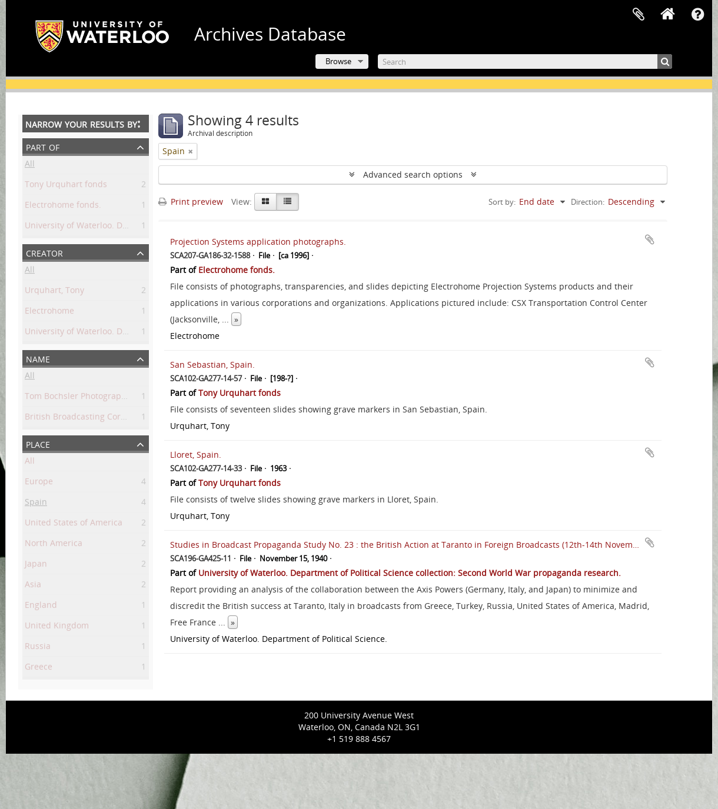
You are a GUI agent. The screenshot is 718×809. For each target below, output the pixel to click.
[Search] (525, 61)
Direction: (587, 202)
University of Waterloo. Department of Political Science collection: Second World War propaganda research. (409, 572)
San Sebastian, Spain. (212, 364)
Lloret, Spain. (195, 454)
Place (38, 443)
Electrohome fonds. (63, 206)
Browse (338, 61)
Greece (38, 668)
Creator (44, 252)
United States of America (73, 524)
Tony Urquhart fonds (66, 186)
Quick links (697, 14)
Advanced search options (413, 174)
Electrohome (49, 312)
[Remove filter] (190, 151)
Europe (39, 483)
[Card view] (265, 202)
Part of (42, 146)
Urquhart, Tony (54, 292)
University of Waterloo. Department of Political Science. (133, 333)
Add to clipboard (650, 239)
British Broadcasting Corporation (89, 418)
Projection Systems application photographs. (258, 241)
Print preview (190, 201)
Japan (36, 565)
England (41, 606)
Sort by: (502, 202)
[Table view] (287, 202)
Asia (33, 586)
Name (38, 358)
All (30, 165)
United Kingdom (57, 627)
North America (53, 545)
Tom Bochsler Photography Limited (93, 398)
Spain (36, 504)
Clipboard (638, 14)
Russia (38, 648)
